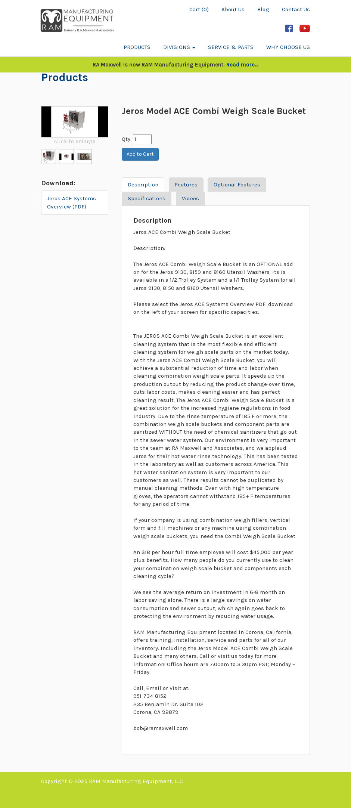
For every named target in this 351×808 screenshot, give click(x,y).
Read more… (242, 64)
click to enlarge (75, 141)
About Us (233, 9)
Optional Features (237, 184)
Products (137, 47)
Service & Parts (231, 47)
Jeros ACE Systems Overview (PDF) (71, 202)
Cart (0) (199, 9)
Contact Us (296, 9)
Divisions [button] (179, 47)
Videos (190, 198)
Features (186, 184)
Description (143, 184)
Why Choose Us (288, 47)
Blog (263, 9)
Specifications (146, 198)
